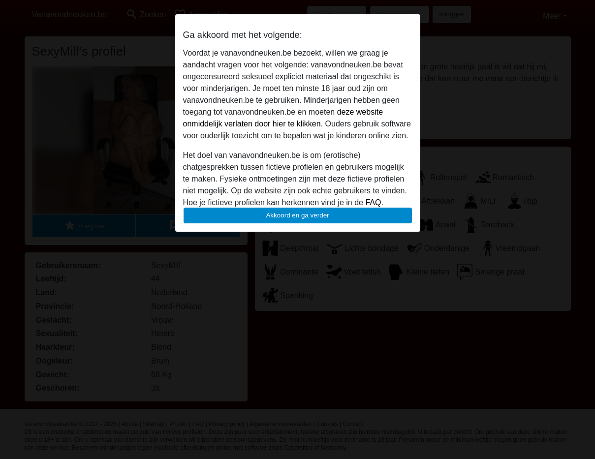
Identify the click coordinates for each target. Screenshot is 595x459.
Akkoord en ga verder (297, 215)
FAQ (373, 202)
